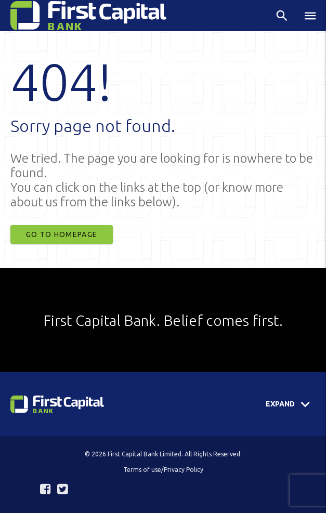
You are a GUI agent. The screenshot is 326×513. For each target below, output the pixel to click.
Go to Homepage (61, 234)
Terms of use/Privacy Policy (163, 469)
